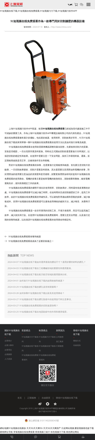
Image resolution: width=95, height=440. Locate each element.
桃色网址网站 (72, 431)
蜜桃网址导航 (6, 431)
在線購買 (46, 397)
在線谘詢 (77, 345)
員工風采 (59, 341)
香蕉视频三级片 (42, 431)
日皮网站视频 (67, 428)
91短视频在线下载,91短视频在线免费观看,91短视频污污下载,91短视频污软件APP (38, 10)
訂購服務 (32, 397)
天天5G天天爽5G (34, 428)
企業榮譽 (8, 354)
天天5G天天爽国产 (52, 428)
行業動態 (59, 346)
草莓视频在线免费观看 (24, 431)
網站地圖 (4, 428)
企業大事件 (9, 345)
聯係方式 (77, 340)
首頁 (19, 397)
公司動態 (59, 337)
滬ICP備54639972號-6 (47, 411)
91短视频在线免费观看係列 (30, 357)
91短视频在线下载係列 (30, 348)
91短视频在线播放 (17, 428)
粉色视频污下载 (58, 431)
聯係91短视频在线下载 (67, 397)
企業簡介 (8, 340)
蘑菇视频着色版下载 (84, 428)
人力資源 (8, 359)
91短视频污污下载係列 (30, 339)
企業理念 (8, 350)
